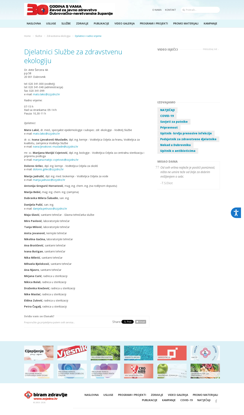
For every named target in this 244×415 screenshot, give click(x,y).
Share (116, 322)
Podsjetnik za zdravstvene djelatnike (188, 139)
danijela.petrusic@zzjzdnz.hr (50, 208)
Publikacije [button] (101, 23)
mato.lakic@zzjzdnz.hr (46, 94)
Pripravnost (169, 127)
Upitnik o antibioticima (177, 151)
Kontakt (170, 9)
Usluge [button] (51, 23)
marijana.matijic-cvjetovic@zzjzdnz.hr (56, 159)
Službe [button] (66, 23)
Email (142, 321)
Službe (38, 36)
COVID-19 (167, 116)
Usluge (108, 395)
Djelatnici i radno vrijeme (88, 36)
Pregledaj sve (210, 49)
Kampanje (169, 400)
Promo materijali (185, 23)
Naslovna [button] (34, 23)
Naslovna (92, 395)
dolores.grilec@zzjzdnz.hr (48, 169)
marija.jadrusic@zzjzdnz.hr (49, 180)
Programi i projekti (154, 23)
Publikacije (149, 400)
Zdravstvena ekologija (58, 36)
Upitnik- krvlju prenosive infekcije (186, 133)
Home (27, 36)
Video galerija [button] (124, 23)
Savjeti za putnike (174, 121)
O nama (157, 9)
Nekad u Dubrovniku (175, 145)
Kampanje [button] (210, 23)
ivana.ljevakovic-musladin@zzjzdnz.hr (56, 146)
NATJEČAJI (167, 110)
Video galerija (178, 395)
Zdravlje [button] (82, 23)
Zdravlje (157, 395)
